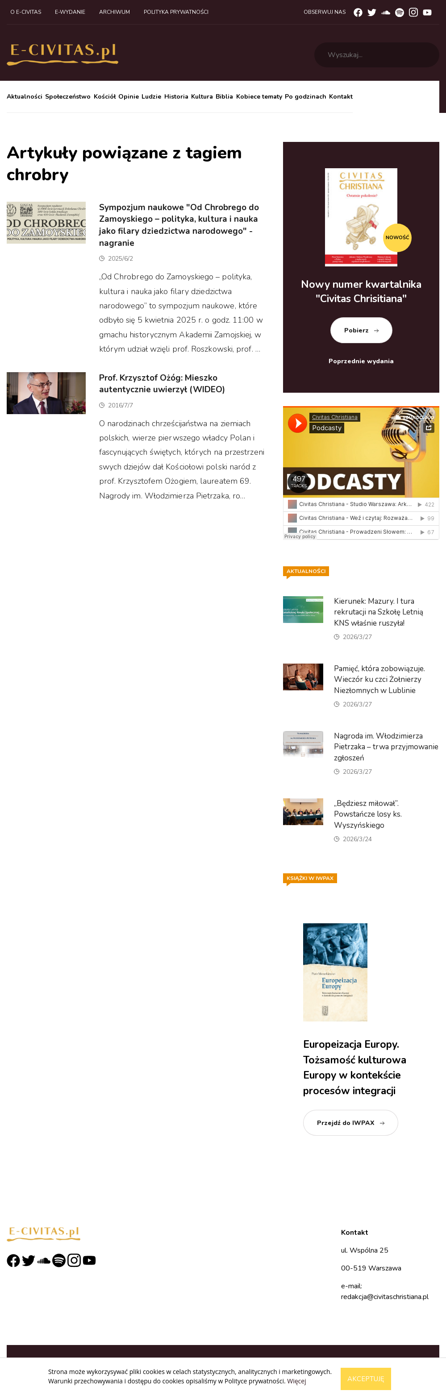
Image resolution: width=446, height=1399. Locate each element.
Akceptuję (365, 1378)
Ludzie (151, 96)
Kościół (105, 96)
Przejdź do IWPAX (346, 1123)
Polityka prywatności (176, 12)
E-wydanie (70, 12)
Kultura (202, 96)
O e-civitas (25, 12)
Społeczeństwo (68, 96)
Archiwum (114, 12)
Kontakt (341, 96)
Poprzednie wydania (361, 361)
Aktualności (24, 96)
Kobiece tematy (259, 96)
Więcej (296, 1381)
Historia (176, 96)
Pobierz (356, 330)
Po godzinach (305, 96)
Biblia (224, 96)
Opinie (128, 96)
